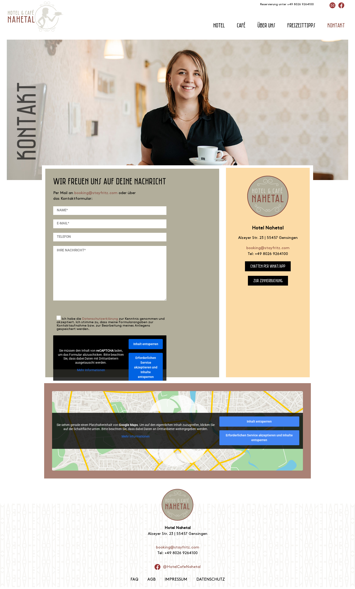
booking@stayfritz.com (96, 193)
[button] (10, 579)
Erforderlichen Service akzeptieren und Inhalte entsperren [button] (145, 367)
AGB (150, 581)
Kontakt (336, 25)
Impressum (175, 581)
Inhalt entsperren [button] (145, 344)
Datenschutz (210, 581)
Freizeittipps (301, 25)
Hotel (219, 25)
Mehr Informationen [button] (91, 370)
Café (241, 25)
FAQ (133, 581)
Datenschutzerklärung (100, 319)
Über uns (266, 25)
